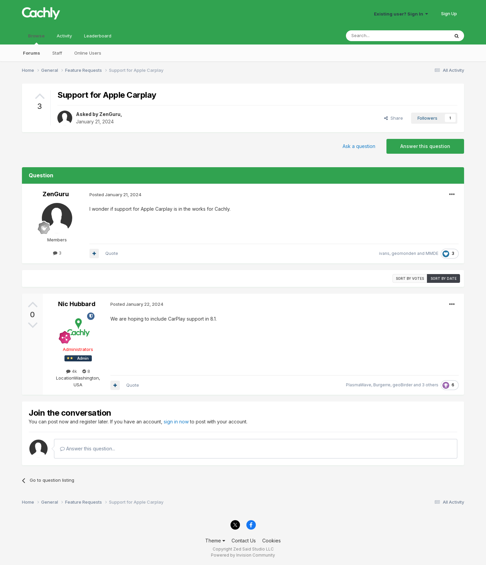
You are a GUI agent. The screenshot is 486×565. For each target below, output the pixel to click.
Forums (31, 53)
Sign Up (449, 13)
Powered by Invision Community (243, 555)
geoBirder (402, 384)
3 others (430, 384)
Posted (115, 194)
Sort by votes (410, 278)
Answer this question (425, 146)
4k (71, 371)
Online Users (87, 53)
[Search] (380, 35)
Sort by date (444, 278)
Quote (111, 253)
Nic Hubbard (77, 303)
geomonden (404, 253)
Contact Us (244, 540)
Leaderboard (97, 35)
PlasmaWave (358, 384)
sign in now (176, 421)
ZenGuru (109, 114)
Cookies (271, 540)
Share (393, 118)
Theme (215, 540)
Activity (64, 35)
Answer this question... (87, 448)
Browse (36, 38)
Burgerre (381, 384)
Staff (57, 53)
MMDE (432, 253)
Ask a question (359, 146)
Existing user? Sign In (401, 14)
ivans (384, 253)
